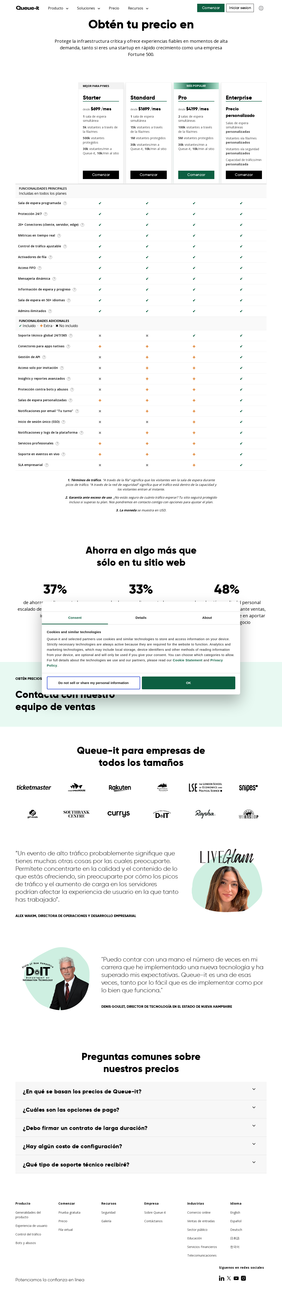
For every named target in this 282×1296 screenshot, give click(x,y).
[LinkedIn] (222, 1278)
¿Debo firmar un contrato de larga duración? (85, 1128)
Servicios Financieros (202, 1247)
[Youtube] (237, 1278)
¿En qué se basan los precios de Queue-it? (82, 1091)
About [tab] (207, 617)
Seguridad (108, 1213)
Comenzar (211, 8)
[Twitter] (229, 1278)
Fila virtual (65, 1230)
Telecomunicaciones (202, 1255)
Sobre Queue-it (155, 1213)
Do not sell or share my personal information (93, 683)
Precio (114, 8)
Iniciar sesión (240, 8)
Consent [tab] (75, 617)
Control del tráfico (28, 1234)
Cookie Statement (187, 660)
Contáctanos (153, 1221)
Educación (194, 1238)
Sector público (197, 1230)
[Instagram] (243, 1278)
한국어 (234, 1247)
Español (235, 1221)
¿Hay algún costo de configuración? (72, 1146)
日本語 (234, 1238)
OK (188, 683)
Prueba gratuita (69, 1213)
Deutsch (236, 1230)
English (235, 1213)
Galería (106, 1221)
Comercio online (199, 1213)
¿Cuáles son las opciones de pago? (71, 1109)
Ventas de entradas (201, 1221)
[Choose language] (261, 8)
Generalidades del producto (28, 1215)
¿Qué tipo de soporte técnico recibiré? (76, 1164)
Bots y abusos (25, 1243)
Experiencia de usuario (31, 1226)
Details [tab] (141, 617)
